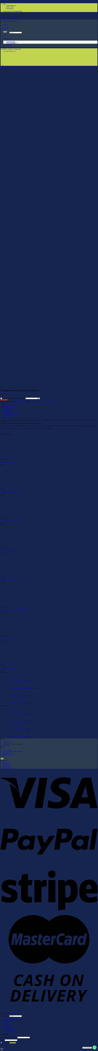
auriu (32, 401)
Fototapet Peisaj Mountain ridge (8, 668)
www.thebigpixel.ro (5, 745)
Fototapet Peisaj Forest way (8, 462)
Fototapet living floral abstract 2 (8, 550)
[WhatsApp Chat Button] (94, 1047)
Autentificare (12, 1042)
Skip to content (4, 1)
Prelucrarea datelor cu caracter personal (12, 751)
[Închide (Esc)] (1, 1048)
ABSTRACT (6, 28)
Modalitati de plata (7, 765)
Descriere (5, 417)
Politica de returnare (7, 768)
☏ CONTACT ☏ (7, 45)
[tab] (50, 417)
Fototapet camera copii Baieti (10, 413)
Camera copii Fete (10, 41)
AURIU (5, 32)
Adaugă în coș (4, 399)
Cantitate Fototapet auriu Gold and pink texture (13, 398)
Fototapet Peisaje (7, 407)
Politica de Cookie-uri (7, 754)
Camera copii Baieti (10, 43)
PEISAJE (5, 25)
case (37, 401)
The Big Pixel (13, 1013)
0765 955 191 (18, 11)
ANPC (3, 756)
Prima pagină (4, 49)
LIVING (5, 35)
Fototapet (10, 49)
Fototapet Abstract (8, 408)
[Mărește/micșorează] (2, 1048)
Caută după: (6, 1016)
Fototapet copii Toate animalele (8, 639)
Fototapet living (7, 410)
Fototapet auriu (17, 49)
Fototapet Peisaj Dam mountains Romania (11, 492)
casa (35, 401)
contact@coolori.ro (7, 742)
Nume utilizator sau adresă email (9, 1037)
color (40, 401)
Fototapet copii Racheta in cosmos (9, 580)
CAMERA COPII (7, 39)
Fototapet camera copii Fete (10, 415)
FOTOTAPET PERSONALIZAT (10, 21)
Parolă (2, 1040)
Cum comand (5, 763)
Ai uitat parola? (4, 1045)
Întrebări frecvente (7, 753)
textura (53, 401)
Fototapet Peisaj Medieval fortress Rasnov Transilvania (14, 609)
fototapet (44, 401)
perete (49, 401)
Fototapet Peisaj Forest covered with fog (11, 521)
